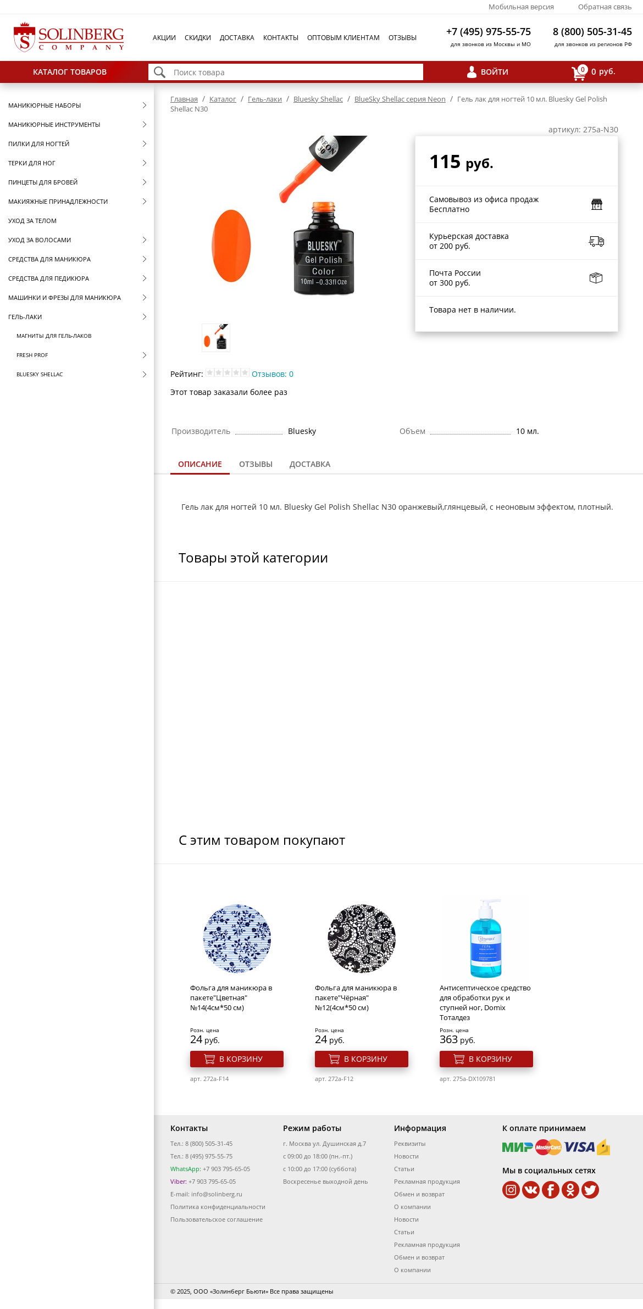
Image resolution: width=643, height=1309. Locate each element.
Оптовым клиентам (343, 37)
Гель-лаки (25, 317)
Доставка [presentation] (310, 464)
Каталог (222, 99)
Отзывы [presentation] (256, 464)
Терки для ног (32, 163)
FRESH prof (32, 355)
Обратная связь (605, 7)
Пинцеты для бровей (42, 182)
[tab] (200, 465)
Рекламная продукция (427, 1181)
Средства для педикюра (48, 278)
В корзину (241, 1059)
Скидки (198, 37)
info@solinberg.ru (216, 1194)
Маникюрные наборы (44, 105)
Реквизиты (409, 1143)
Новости (406, 1156)
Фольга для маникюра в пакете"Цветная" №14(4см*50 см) (231, 997)
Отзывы (403, 37)
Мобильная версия (521, 7)
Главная (184, 99)
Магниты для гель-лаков (53, 335)
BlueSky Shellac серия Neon (400, 99)
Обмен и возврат (419, 1194)
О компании (412, 1206)
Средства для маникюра (49, 259)
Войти (494, 71)
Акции (164, 37)
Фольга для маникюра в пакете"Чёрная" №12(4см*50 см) (356, 997)
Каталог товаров (70, 71)
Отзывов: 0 (272, 374)
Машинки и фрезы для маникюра (64, 297)
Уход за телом (32, 220)
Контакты (280, 37)
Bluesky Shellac (39, 374)
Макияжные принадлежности (58, 201)
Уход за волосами (39, 240)
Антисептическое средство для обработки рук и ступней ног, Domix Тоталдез (485, 1002)
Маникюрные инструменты (54, 124)
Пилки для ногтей (38, 144)
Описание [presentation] (200, 464)
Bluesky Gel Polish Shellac (331, 507)
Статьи (404, 1169)
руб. (594, 72)
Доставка (237, 37)
